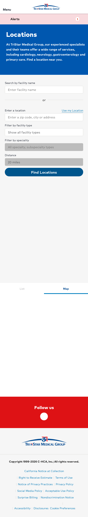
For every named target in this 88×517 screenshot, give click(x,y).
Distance (10, 155)
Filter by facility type (18, 125)
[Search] (82, 6)
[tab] (22, 288)
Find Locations (44, 172)
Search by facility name (20, 83)
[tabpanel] (44, 345)
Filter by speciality (17, 140)
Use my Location (70, 110)
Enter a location (15, 110)
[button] (44, 19)
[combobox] (40, 89)
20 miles (44, 162)
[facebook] (44, 416)
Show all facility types (44, 132)
